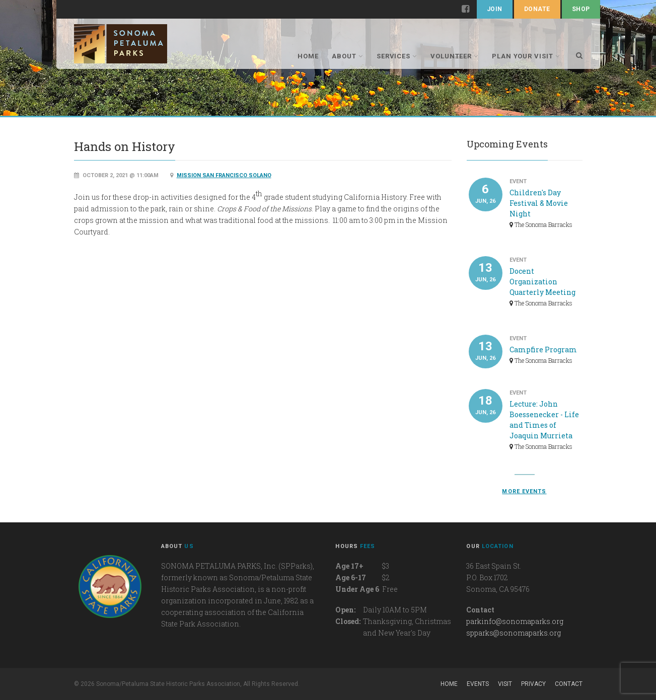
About (347, 56)
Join (494, 9)
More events (524, 491)
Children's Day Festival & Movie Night (538, 203)
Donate (537, 9)
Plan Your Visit (526, 56)
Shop (581, 9)
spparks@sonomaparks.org (513, 633)
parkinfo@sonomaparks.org (514, 621)
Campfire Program (543, 349)
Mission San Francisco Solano (224, 175)
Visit (505, 683)
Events (478, 683)
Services (397, 56)
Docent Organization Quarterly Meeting (542, 281)
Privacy (533, 683)
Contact (568, 683)
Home (308, 56)
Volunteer (454, 56)
